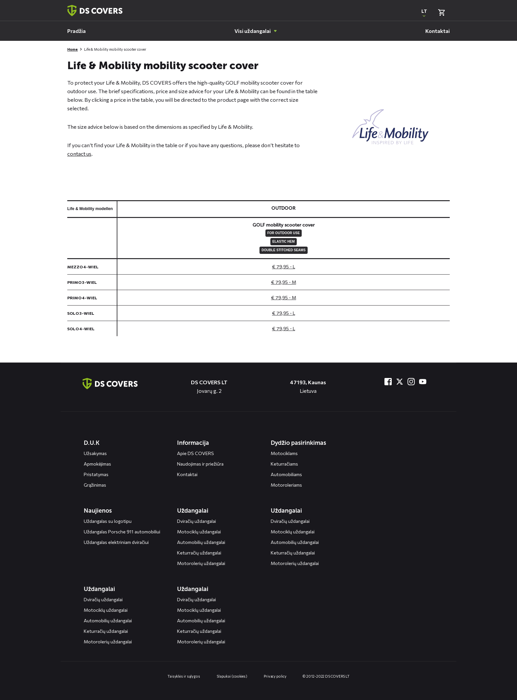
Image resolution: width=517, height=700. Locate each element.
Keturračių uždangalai (199, 552)
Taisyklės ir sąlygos (183, 676)
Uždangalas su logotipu (108, 521)
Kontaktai (187, 474)
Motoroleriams (286, 485)
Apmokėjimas (97, 464)
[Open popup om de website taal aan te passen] (424, 12)
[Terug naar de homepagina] (110, 383)
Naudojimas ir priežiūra (200, 464)
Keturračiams (284, 464)
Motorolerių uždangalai (201, 563)
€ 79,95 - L (283, 266)
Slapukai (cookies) (232, 676)
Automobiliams (286, 474)
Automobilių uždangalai (201, 542)
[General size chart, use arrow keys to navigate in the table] (258, 268)
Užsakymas (95, 453)
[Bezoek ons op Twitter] (399, 381)
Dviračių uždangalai (196, 521)
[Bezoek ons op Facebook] (388, 381)
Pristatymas (96, 474)
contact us (79, 153)
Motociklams (284, 453)
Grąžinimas (95, 485)
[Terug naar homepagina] (95, 10)
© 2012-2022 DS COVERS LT (326, 676)
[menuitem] (76, 31)
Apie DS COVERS (195, 453)
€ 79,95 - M (283, 282)
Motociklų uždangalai (199, 531)
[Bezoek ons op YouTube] (422, 381)
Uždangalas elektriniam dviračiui (116, 542)
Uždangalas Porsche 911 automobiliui (122, 531)
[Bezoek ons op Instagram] (411, 381)
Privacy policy (275, 676)
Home (72, 49)
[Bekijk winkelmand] (441, 12)
